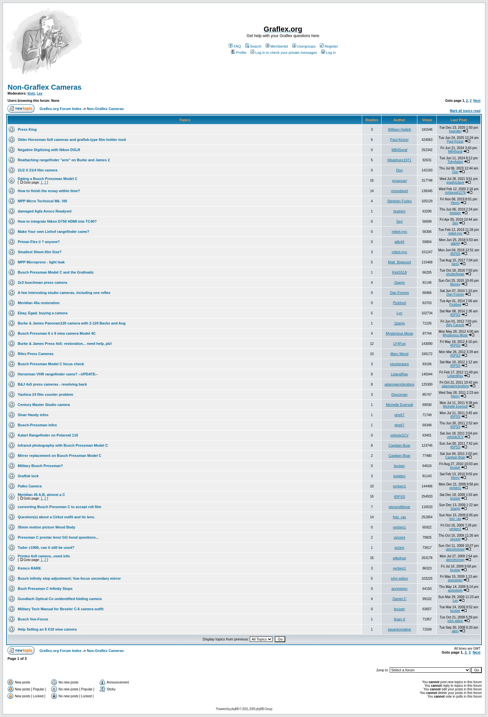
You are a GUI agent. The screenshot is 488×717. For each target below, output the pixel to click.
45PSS (455, 254)
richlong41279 (455, 192)
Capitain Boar (399, 445)
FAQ (235, 46)
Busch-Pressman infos (37, 425)
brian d (399, 619)
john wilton (399, 578)
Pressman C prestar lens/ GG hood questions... (58, 537)
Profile (238, 53)
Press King (27, 129)
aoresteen (455, 580)
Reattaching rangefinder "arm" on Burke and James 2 (64, 160)
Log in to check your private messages (283, 53)
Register (329, 46)
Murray (455, 284)
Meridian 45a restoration (38, 303)
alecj (455, 631)
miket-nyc (399, 232)
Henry (455, 203)
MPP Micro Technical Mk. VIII (42, 201)
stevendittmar (399, 507)
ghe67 (399, 415)
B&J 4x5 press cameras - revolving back (52, 384)
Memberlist (277, 46)
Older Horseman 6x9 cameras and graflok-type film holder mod (72, 140)
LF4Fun (399, 344)
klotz (31, 93)
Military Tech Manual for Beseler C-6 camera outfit (61, 609)
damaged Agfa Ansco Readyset (45, 211)
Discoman (399, 394)
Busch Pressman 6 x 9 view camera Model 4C (57, 333)
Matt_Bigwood (399, 262)
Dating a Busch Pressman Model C (48, 179)
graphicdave (455, 182)
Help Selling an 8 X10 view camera (47, 629)
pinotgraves (399, 364)
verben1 (399, 486)
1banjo (399, 282)
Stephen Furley (399, 201)
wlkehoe (399, 558)
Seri (399, 221)
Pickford (399, 303)
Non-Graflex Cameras (44, 87)
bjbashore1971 (399, 160)
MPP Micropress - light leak (41, 262)
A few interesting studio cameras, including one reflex (64, 293)
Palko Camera (30, 486)
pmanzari (399, 181)
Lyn (399, 313)
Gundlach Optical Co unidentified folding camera (60, 599)
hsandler (455, 131)
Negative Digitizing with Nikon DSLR (49, 150)
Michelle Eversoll (399, 405)
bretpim (399, 211)
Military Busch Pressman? (40, 466)
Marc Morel (399, 354)
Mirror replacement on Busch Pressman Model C (59, 456)
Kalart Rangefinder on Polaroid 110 (48, 435)
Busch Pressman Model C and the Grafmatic (56, 272)
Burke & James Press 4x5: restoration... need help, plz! (65, 344)
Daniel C (399, 599)
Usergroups (304, 46)
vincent (399, 537)
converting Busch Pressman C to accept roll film (59, 507)
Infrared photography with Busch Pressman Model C (63, 445)
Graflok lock (28, 476)
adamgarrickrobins (399, 384)
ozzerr (399, 547)
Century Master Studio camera (44, 405)
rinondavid (399, 191)
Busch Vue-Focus (33, 619)
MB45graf (399, 150)
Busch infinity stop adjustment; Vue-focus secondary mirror (69, 578)
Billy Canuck (455, 325)
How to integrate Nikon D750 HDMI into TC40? (57, 221)
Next (476, 100)
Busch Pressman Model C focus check (51, 364)
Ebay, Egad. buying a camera (42, 313)
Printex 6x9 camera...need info (44, 556)
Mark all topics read (465, 111)
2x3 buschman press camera (42, 282)
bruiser (399, 466)
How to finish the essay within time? (49, 191)
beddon (399, 476)
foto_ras (399, 517)
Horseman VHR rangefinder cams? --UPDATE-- (58, 374)
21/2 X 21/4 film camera (37, 170)
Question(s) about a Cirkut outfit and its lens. (56, 517)
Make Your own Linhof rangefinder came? (53, 232)
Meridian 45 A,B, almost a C (41, 495)
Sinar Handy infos (33, 415)
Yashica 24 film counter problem (45, 394)
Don (399, 170)
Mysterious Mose (399, 333)
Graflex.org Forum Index (60, 109)
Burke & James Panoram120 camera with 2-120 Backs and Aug (72, 323)
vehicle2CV (399, 435)
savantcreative (399, 629)
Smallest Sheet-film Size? (39, 252)
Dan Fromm (399, 293)
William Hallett (399, 129)
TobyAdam (455, 162)
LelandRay (399, 374)
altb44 (399, 242)
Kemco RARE (29, 568)
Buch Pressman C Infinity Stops (45, 589)
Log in (328, 53)
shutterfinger (455, 274)
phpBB (235, 709)
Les (39, 93)
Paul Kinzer (399, 140)
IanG (455, 264)
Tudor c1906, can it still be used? (46, 547)
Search (253, 46)
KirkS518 (399, 272)
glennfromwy (455, 549)
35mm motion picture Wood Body (46, 527)
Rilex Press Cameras (36, 354)
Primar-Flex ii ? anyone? (39, 242)
